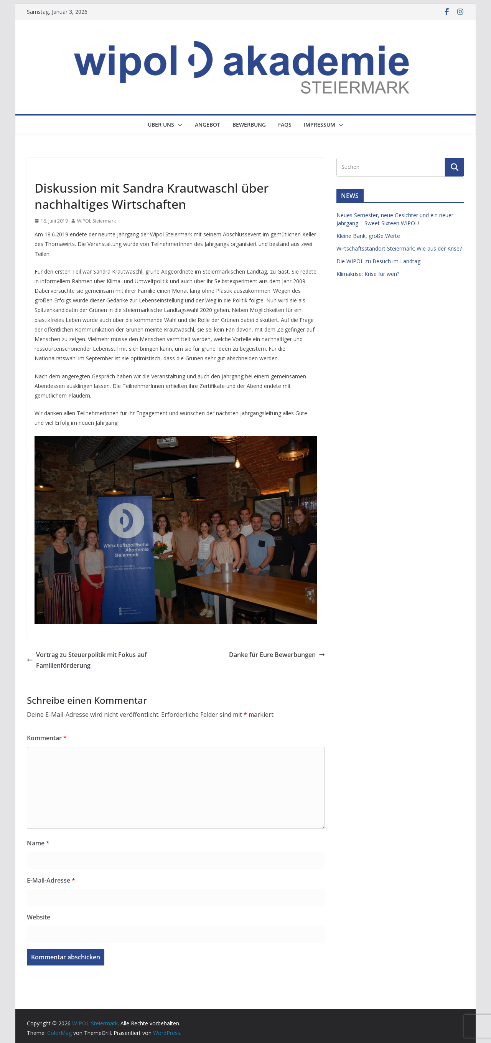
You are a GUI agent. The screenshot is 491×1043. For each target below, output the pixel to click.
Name (38, 843)
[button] (178, 125)
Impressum (319, 124)
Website (38, 917)
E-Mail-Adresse (51, 880)
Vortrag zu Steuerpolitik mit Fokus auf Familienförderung (87, 660)
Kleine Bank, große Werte (368, 235)
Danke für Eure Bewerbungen (277, 654)
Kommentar (47, 738)
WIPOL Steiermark (96, 221)
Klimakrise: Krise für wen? (367, 273)
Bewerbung (249, 124)
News (43, 170)
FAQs (285, 124)
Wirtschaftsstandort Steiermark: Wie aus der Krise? (399, 248)
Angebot (207, 124)
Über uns (161, 124)
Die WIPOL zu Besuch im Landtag (378, 261)
